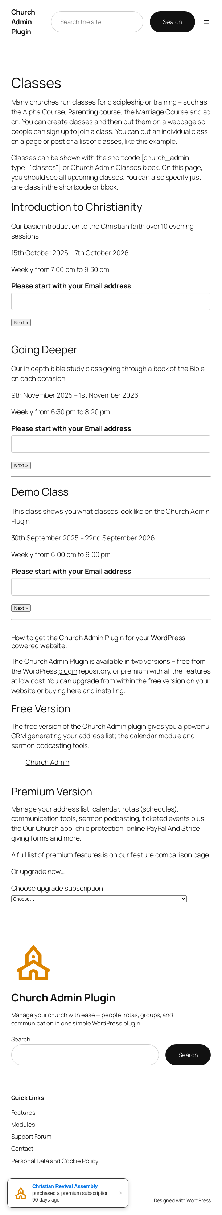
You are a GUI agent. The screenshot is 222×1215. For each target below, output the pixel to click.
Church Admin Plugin (23, 21)
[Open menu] (206, 21)
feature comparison (160, 855)
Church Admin (48, 762)
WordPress (198, 1200)
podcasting (53, 745)
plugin (67, 671)
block (151, 167)
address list (97, 735)
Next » (21, 322)
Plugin (114, 637)
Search (172, 21)
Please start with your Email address (71, 285)
